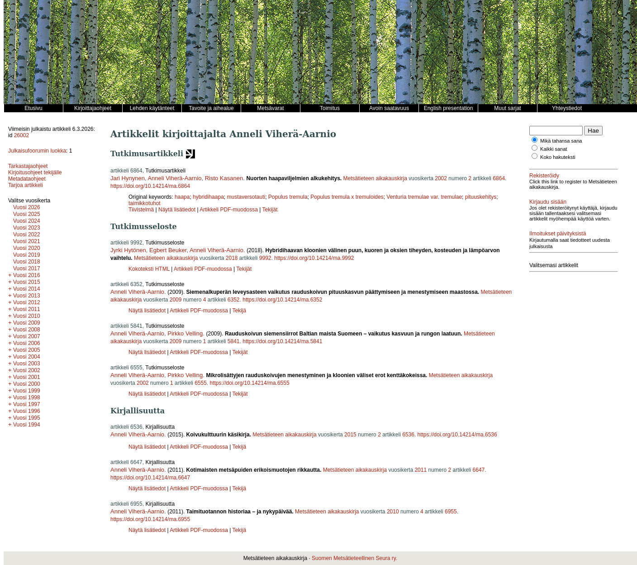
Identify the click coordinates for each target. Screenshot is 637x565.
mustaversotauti (246, 197)
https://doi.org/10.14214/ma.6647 (150, 477)
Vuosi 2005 (26, 350)
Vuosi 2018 (26, 262)
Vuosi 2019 (26, 255)
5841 (234, 341)
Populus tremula (288, 197)
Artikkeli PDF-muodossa (229, 209)
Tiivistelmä (141, 209)
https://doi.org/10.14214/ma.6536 (457, 434)
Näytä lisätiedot (177, 209)
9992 (265, 258)
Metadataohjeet (27, 179)
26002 (21, 135)
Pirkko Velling (185, 333)
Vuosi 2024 (26, 221)
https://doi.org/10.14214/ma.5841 (282, 341)
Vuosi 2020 (26, 248)
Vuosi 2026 (26, 207)
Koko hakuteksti (557, 157)
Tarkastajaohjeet (28, 166)
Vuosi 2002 (26, 370)
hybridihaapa (208, 197)
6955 (451, 511)
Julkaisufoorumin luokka (37, 151)
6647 (479, 470)
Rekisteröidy (544, 175)
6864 (499, 178)
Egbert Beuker (167, 250)
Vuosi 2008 (26, 329)
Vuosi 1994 (26, 424)
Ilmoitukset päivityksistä (557, 233)
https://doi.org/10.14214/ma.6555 (250, 383)
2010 (393, 511)
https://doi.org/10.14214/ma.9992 (314, 258)
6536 (408, 434)
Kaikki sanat (553, 149)
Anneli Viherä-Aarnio (174, 178)
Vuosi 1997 (26, 404)
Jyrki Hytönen (128, 250)
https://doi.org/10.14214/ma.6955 (150, 519)
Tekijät (270, 209)
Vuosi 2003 (26, 363)
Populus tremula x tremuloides (346, 197)
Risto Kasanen (224, 178)
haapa (182, 197)
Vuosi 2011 (26, 309)
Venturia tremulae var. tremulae (424, 197)
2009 (176, 300)
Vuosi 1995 (26, 418)
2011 (420, 470)
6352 (234, 300)
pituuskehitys (480, 197)
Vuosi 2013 (26, 295)
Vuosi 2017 (26, 268)
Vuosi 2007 (26, 336)
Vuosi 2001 (26, 377)
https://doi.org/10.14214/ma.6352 (282, 300)
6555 (201, 383)
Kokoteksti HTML (149, 269)
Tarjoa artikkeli (25, 185)
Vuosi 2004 (26, 357)
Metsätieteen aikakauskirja (375, 178)
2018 (232, 258)
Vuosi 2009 (26, 323)
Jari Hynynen (127, 178)
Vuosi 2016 (26, 275)
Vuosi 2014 (26, 289)
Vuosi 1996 (26, 411)
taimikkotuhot (144, 203)
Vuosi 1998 (26, 397)
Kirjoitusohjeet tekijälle (35, 172)
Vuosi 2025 (26, 214)
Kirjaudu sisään (547, 202)
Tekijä (239, 310)
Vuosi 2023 (26, 228)
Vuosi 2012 (26, 302)
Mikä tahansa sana (561, 141)
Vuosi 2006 (26, 343)
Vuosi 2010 (26, 316)
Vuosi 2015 (26, 282)
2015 (350, 434)
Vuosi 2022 (26, 234)
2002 (441, 178)
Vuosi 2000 (26, 384)
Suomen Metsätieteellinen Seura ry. (354, 558)
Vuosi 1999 (26, 391)
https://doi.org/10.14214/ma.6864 (150, 186)
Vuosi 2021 (26, 241)
